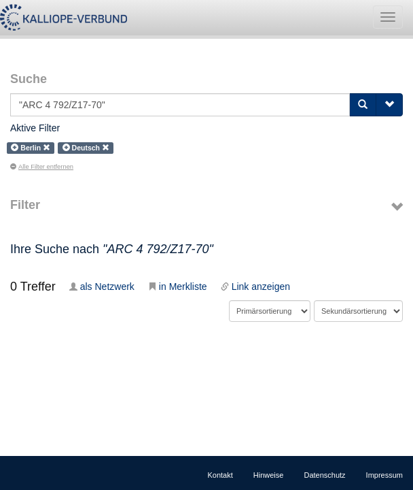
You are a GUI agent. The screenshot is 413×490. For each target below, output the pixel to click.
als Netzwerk (101, 286)
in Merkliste (177, 286)
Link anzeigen (255, 286)
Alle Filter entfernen (41, 166)
